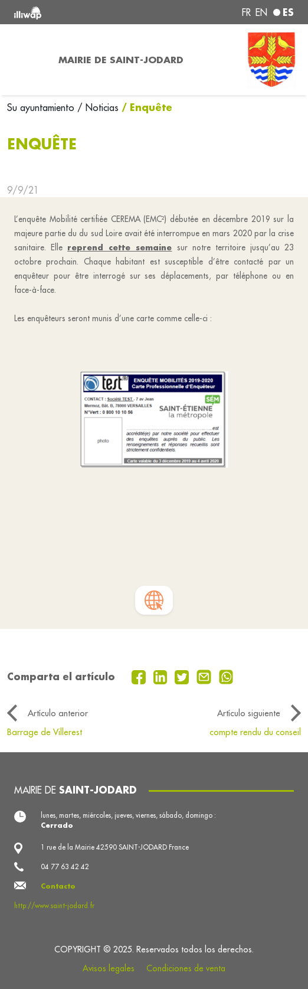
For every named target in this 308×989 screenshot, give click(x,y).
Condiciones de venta (185, 968)
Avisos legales (109, 968)
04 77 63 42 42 (65, 866)
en (261, 12)
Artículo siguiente (248, 713)
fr (246, 12)
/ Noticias (98, 107)
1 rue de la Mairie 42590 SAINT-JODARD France (115, 847)
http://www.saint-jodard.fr (54, 905)
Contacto (58, 886)
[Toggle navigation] (25, 59)
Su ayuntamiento (42, 107)
